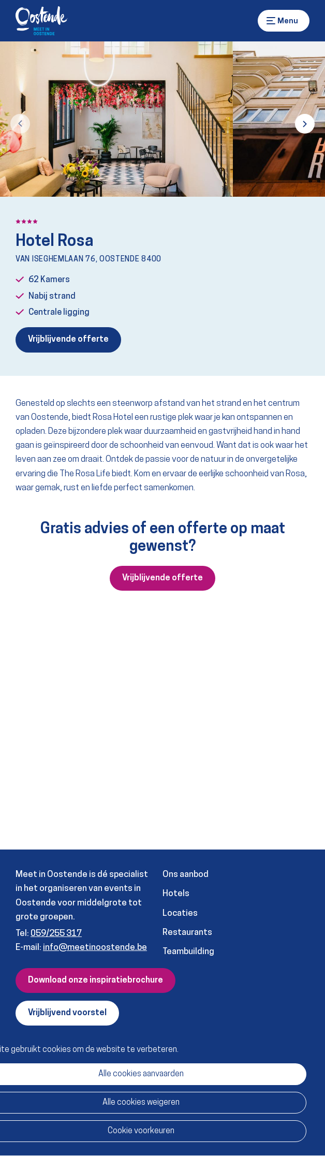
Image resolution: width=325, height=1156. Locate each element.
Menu (271, 20)
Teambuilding (188, 951)
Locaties (180, 913)
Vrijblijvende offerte (68, 339)
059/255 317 (56, 933)
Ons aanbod (186, 874)
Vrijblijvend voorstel (67, 1013)
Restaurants (187, 932)
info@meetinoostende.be (95, 947)
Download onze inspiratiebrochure (95, 980)
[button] (20, 124)
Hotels (176, 893)
